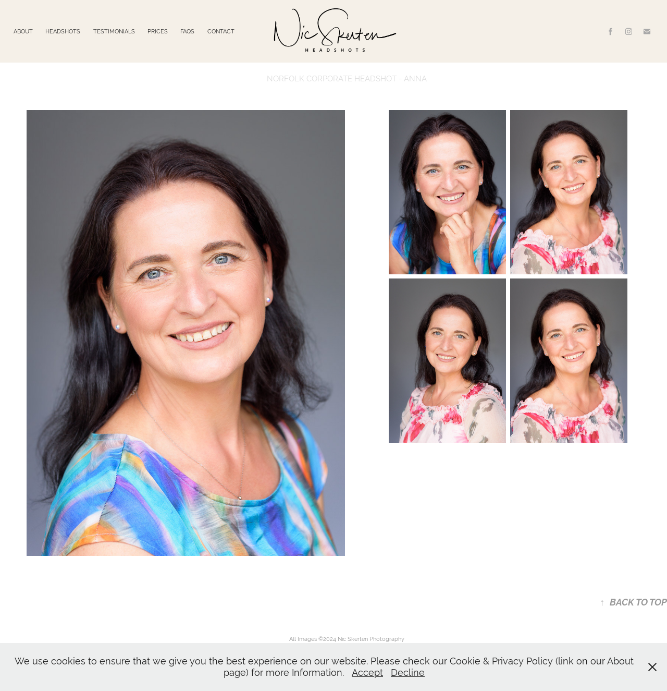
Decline (408, 672)
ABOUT (23, 31)
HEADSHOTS (62, 31)
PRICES (157, 31)
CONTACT (220, 31)
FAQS (187, 31)
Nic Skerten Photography (371, 639)
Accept (367, 672)
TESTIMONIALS (114, 31)
